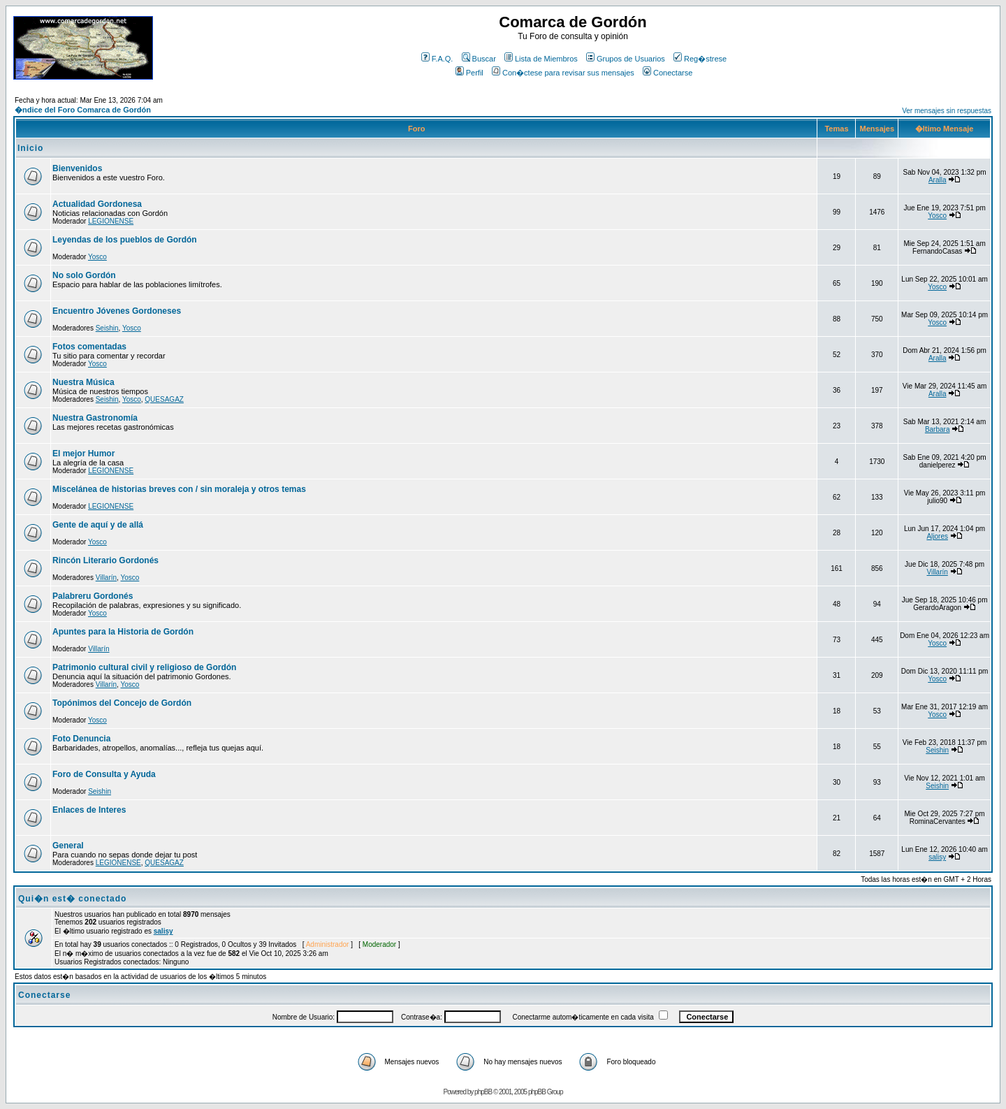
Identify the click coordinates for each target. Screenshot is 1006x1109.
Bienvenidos (77, 168)
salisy (937, 857)
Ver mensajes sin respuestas (946, 111)
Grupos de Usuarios (625, 59)
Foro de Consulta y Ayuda (104, 774)
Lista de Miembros (541, 59)
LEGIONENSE (110, 221)
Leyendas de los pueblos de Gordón (124, 240)
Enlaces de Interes (89, 810)
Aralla (937, 180)
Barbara (937, 429)
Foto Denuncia (81, 739)
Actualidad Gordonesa (97, 204)
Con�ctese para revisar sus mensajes (563, 72)
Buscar (479, 59)
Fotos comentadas (89, 346)
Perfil (469, 72)
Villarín (106, 577)
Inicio (30, 148)
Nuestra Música (83, 382)
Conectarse (667, 72)
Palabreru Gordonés (92, 596)
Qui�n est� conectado (72, 899)
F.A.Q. (437, 59)
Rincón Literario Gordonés (105, 560)
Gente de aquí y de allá (97, 525)
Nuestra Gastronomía (95, 418)
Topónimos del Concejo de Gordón (121, 703)
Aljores (937, 536)
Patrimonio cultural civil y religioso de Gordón (144, 667)
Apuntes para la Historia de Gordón (123, 632)
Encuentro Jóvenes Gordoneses (116, 311)
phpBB (483, 1092)
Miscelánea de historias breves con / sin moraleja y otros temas (179, 489)
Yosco (937, 215)
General (68, 845)
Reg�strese (700, 59)
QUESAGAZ (164, 399)
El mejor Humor (83, 453)
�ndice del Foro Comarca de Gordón (83, 110)
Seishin (107, 328)
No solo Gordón (84, 275)
